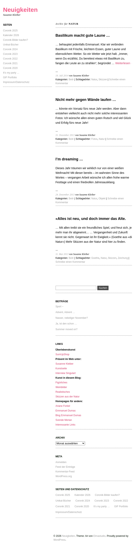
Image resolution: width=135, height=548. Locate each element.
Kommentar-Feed (65, 471)
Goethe (95, 258)
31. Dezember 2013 (65, 135)
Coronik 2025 (10, 30)
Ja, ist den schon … (66, 323)
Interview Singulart (66, 373)
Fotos (94, 139)
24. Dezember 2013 (65, 194)
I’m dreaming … (69, 159)
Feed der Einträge (65, 466)
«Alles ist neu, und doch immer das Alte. (91, 219)
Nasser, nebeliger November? (72, 317)
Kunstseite (61, 368)
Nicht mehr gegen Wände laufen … (86, 100)
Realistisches (63, 391)
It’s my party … (11, 72)
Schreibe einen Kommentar (70, 261)
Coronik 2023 (10, 54)
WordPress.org (64, 476)
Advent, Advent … (65, 312)
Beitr (71, 79)
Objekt (102, 198)
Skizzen (103, 79)
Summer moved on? (67, 329)
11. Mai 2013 (62, 254)
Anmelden (61, 462)
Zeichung (123, 258)
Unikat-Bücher (11, 44)
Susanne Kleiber (65, 363)
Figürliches (61, 382)
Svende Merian (64, 420)
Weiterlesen (124, 63)
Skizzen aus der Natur (68, 396)
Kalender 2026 (11, 35)
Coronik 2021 (10, 63)
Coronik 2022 (10, 58)
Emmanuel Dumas (66, 410)
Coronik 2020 (10, 68)
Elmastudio (99, 536)
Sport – (60, 306)
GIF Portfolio (10, 77)
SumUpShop (62, 354)
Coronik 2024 (10, 49)
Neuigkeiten (20, 9)
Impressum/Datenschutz (16, 82)
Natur (94, 79)
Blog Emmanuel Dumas (68, 415)
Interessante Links (65, 424)
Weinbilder (61, 387)
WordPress (59, 539)
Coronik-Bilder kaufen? (15, 40)
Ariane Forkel (63, 406)
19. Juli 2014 (62, 75)
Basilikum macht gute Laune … (83, 35)
